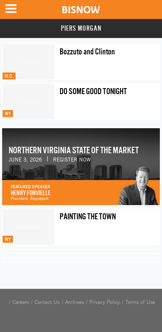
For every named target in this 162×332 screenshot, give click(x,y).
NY (8, 114)
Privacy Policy (104, 302)
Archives (74, 302)
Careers (21, 302)
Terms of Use (140, 302)
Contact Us (47, 302)
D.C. (9, 76)
